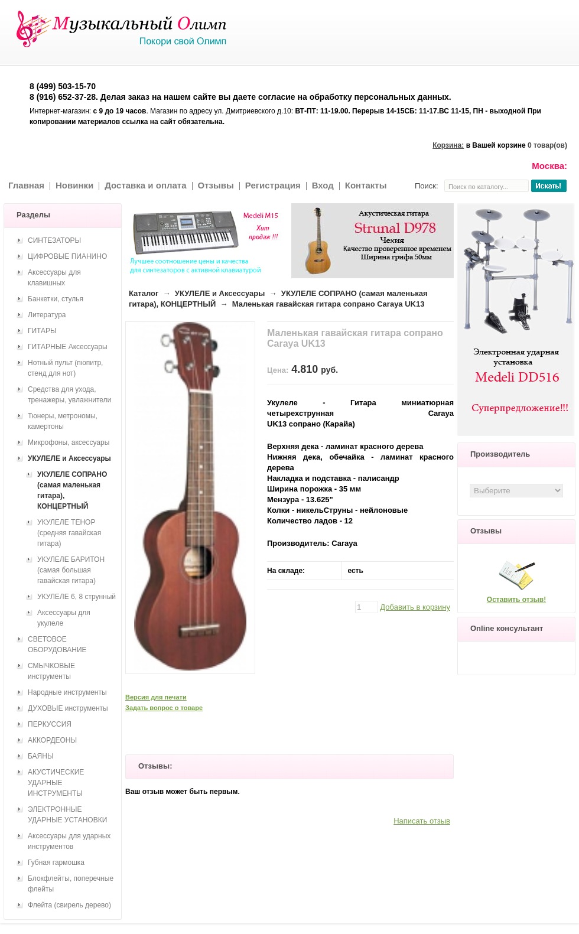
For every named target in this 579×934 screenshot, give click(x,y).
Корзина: (448, 145)
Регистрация (273, 185)
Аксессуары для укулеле (63, 617)
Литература (47, 315)
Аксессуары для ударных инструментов (69, 841)
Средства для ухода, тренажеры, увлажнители (69, 394)
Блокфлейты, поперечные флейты (70, 883)
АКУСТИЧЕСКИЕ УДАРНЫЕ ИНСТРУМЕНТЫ (56, 783)
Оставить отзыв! (516, 599)
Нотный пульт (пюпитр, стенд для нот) (65, 368)
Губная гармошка (56, 862)
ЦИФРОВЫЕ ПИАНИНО (67, 256)
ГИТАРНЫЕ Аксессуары (68, 347)
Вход (323, 185)
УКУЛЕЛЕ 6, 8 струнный (76, 597)
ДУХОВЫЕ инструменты (68, 708)
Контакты (366, 185)
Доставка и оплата (145, 185)
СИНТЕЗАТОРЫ (54, 240)
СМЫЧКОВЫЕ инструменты (51, 671)
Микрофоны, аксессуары (68, 442)
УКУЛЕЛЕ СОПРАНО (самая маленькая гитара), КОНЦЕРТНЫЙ (72, 490)
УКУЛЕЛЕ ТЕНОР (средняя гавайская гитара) (69, 533)
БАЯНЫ (41, 756)
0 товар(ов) (547, 145)
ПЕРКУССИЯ (49, 724)
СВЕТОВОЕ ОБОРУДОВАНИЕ (57, 644)
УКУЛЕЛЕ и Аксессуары (220, 293)
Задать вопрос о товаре (164, 707)
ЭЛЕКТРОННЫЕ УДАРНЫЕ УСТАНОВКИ (67, 814)
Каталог (143, 293)
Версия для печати (156, 697)
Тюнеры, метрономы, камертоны (62, 421)
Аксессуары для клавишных (54, 277)
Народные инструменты (67, 692)
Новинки (74, 185)
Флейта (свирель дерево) (69, 905)
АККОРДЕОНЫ (52, 740)
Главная (26, 185)
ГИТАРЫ (42, 331)
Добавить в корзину (415, 607)
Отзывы (216, 185)
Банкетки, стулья (55, 299)
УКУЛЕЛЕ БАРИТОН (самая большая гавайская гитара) (71, 570)
